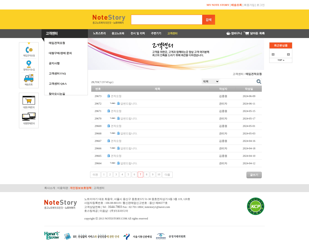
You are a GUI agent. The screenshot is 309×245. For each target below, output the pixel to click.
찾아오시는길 (57, 93)
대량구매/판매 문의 (60, 53)
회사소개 (49, 188)
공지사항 (54, 63)
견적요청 (116, 96)
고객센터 (99, 188)
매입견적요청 (57, 43)
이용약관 (62, 188)
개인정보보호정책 (80, 188)
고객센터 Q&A (58, 83)
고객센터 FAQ (57, 73)
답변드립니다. (128, 103)
